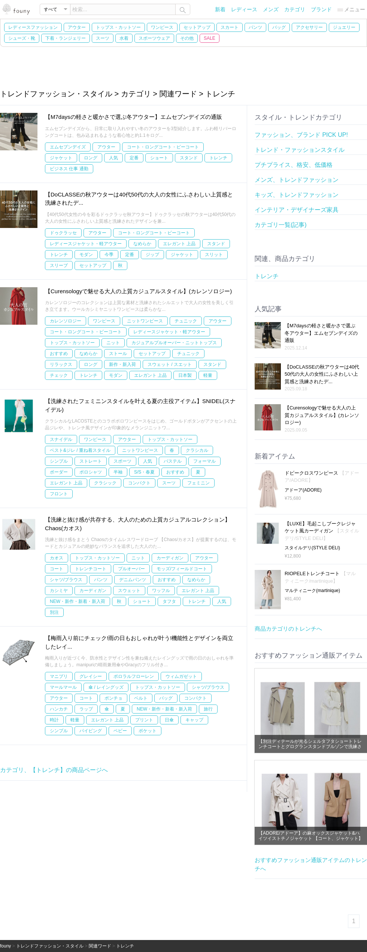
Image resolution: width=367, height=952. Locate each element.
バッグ (279, 27)
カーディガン (170, 558)
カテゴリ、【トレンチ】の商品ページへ (54, 770)
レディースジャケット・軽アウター (86, 243)
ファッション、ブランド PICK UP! (301, 135)
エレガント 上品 (179, 243)
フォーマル (204, 461)
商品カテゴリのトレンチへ (288, 628)
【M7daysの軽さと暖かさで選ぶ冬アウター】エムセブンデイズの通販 (133, 117)
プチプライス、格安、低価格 (294, 165)
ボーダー (59, 472)
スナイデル (61, 439)
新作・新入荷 (122, 364)
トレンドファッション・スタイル (50, 946)
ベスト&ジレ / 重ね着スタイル (80, 450)
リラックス (61, 364)
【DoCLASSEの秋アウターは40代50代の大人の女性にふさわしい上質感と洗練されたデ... (322, 374)
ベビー (120, 730)
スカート (230, 27)
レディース (244, 9)
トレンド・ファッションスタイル (300, 150)
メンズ (271, 9)
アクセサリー (309, 27)
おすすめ (59, 353)
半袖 (117, 472)
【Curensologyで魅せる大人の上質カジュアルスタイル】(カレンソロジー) (138, 291)
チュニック (186, 321)
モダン (86, 254)
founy (5, 946)
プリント (144, 720)
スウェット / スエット (170, 364)
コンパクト (139, 483)
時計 (54, 720)
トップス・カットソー (118, 27)
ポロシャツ (90, 472)
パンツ (255, 27)
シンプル (59, 461)
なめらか (142, 243)
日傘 (169, 720)
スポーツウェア (154, 38)
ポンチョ (113, 698)
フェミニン (198, 483)
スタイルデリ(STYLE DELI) (312, 547)
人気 (113, 157)
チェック (59, 375)
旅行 (208, 709)
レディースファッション (33, 27)
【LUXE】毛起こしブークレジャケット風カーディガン (322, 531)
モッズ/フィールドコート (182, 568)
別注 (54, 612)
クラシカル (197, 450)
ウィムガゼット (181, 676)
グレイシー (90, 676)
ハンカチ (59, 709)
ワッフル (161, 590)
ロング (90, 157)
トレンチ (218, 157)
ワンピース (162, 27)
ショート (159, 157)
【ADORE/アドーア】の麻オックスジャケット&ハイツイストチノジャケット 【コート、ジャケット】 (310, 836)
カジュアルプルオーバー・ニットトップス (174, 342)
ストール (118, 353)
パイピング (90, 730)
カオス (56, 558)
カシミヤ (59, 590)
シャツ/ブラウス (66, 579)
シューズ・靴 (21, 38)
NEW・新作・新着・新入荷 (77, 601)
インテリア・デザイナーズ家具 (297, 210)
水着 (123, 38)
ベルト (141, 698)
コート (56, 568)
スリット (214, 254)
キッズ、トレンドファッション (297, 195)
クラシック (105, 483)
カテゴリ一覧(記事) (281, 225)
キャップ (194, 720)
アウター (77, 27)
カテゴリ (294, 9)
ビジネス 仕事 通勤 (69, 168)
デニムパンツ (132, 579)
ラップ (86, 709)
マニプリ (59, 676)
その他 (187, 38)
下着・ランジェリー (65, 38)
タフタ (169, 601)
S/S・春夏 (144, 472)
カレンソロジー (65, 321)
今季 (108, 254)
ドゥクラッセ (63, 232)
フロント (59, 493)
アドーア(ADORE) (303, 490)
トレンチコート (90, 568)
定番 (134, 157)
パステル (173, 461)
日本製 (185, 375)
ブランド (321, 9)
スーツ (102, 38)
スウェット (129, 590)
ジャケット (61, 157)
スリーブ (59, 265)
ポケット (148, 730)
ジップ (152, 254)
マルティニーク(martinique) (312, 590)
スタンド (189, 157)
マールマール (63, 687)
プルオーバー (131, 568)
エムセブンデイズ (68, 147)
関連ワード (100, 946)
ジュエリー (344, 27)
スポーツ (122, 461)
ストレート (90, 461)
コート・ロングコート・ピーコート (163, 147)
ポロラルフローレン (133, 676)
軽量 (207, 375)
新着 (220, 9)
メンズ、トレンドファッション (297, 180)
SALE (209, 38)
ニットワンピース (145, 321)
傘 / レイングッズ (106, 687)
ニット (113, 342)
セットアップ (197, 27)
